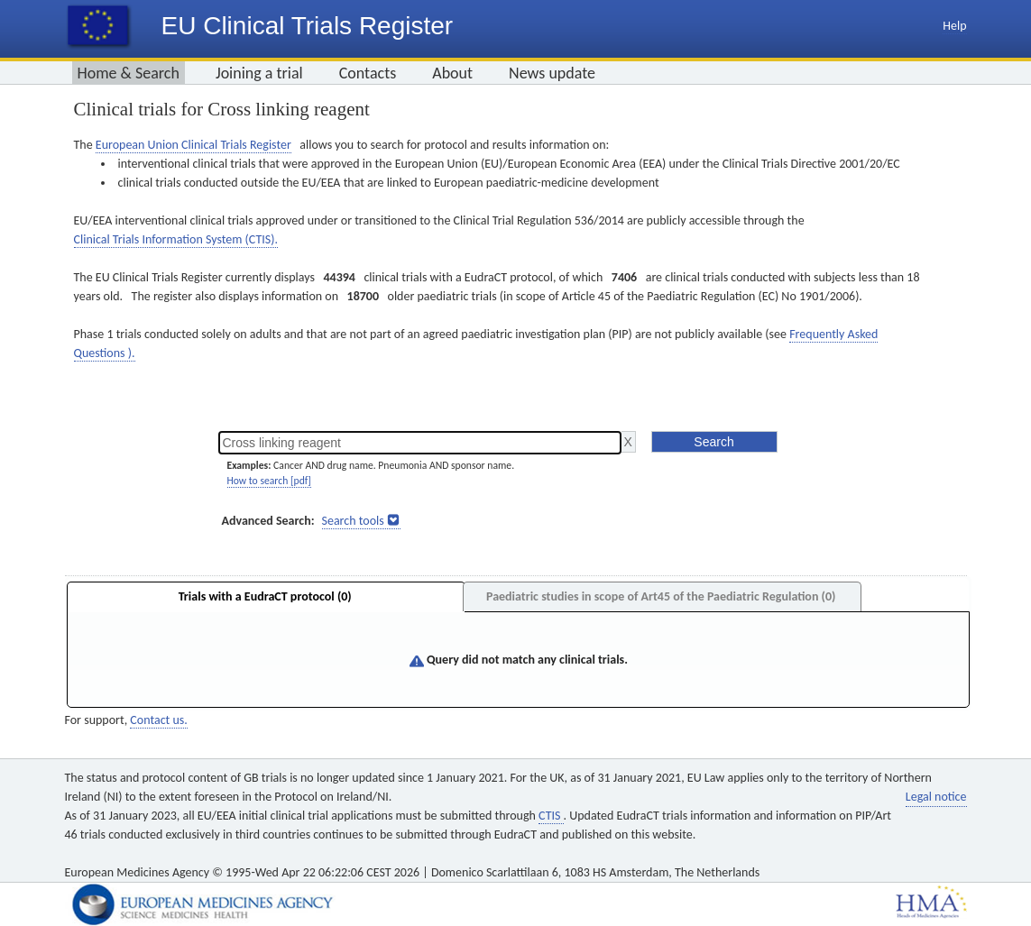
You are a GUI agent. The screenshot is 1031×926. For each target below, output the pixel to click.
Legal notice (936, 796)
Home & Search (129, 73)
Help (954, 25)
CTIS (551, 815)
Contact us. (158, 720)
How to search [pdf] (269, 480)
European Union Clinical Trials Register (193, 144)
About (452, 73)
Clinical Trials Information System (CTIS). (176, 239)
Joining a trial (259, 73)
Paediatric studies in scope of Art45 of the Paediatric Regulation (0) (660, 596)
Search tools (353, 520)
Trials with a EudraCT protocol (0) (265, 596)
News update (552, 73)
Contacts (368, 73)
